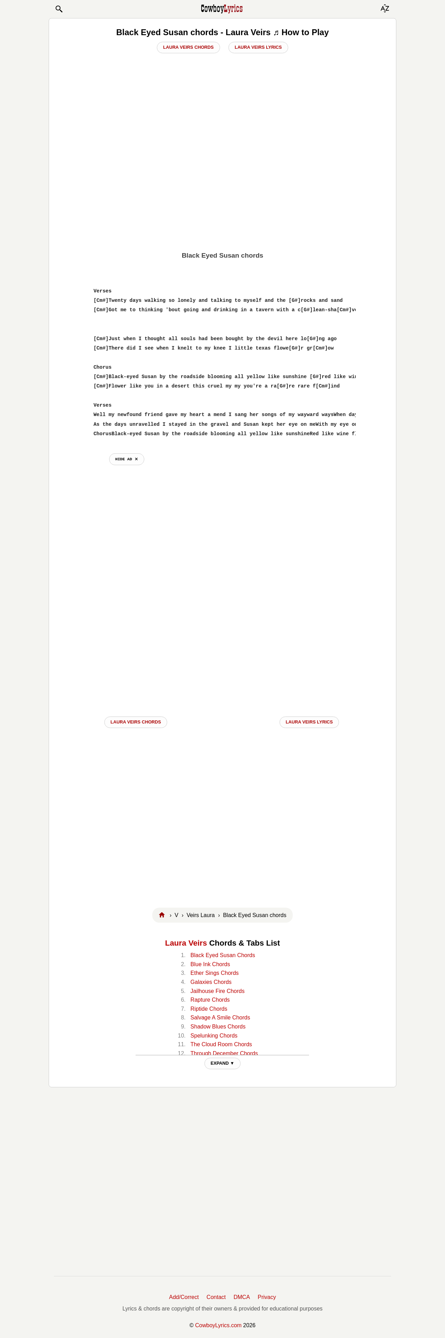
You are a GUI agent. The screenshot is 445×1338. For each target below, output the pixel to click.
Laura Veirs (186, 943)
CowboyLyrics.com (218, 1325)
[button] (58, 9)
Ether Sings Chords (215, 973)
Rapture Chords (210, 1000)
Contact (216, 1297)
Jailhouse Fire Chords (218, 991)
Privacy (267, 1297)
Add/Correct (184, 1297)
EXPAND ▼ (223, 1063)
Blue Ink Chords (210, 964)
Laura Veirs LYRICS (309, 722)
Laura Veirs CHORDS (136, 722)
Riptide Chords (209, 1009)
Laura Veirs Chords (188, 47)
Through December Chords (224, 1053)
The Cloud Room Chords (221, 1044)
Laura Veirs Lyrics (258, 47)
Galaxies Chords (211, 982)
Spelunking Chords (214, 1036)
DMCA (242, 1297)
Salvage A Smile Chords (220, 1017)
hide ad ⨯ (126, 459)
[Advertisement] (222, 197)
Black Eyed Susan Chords (223, 955)
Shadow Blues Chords (218, 1027)
